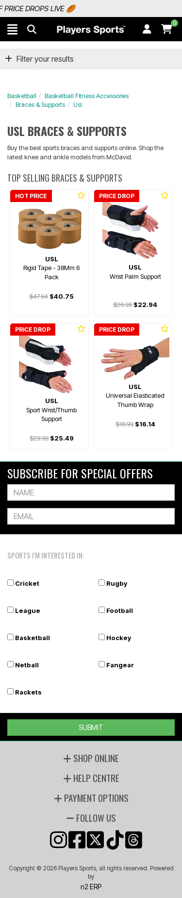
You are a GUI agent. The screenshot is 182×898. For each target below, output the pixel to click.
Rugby (116, 583)
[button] (12, 29)
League (27, 610)
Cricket (27, 583)
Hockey (118, 638)
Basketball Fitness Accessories (87, 96)
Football (119, 610)
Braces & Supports (40, 104)
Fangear (120, 665)
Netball (27, 665)
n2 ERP (91, 886)
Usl (77, 104)
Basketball (21, 96)
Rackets (28, 692)
